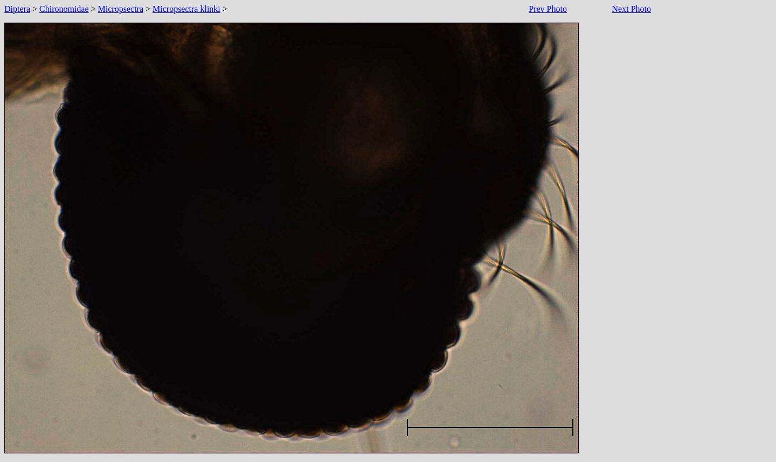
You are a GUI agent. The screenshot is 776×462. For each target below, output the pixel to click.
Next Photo (631, 8)
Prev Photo (548, 8)
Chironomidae (64, 8)
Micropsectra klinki (186, 8)
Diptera (17, 8)
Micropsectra (120, 8)
